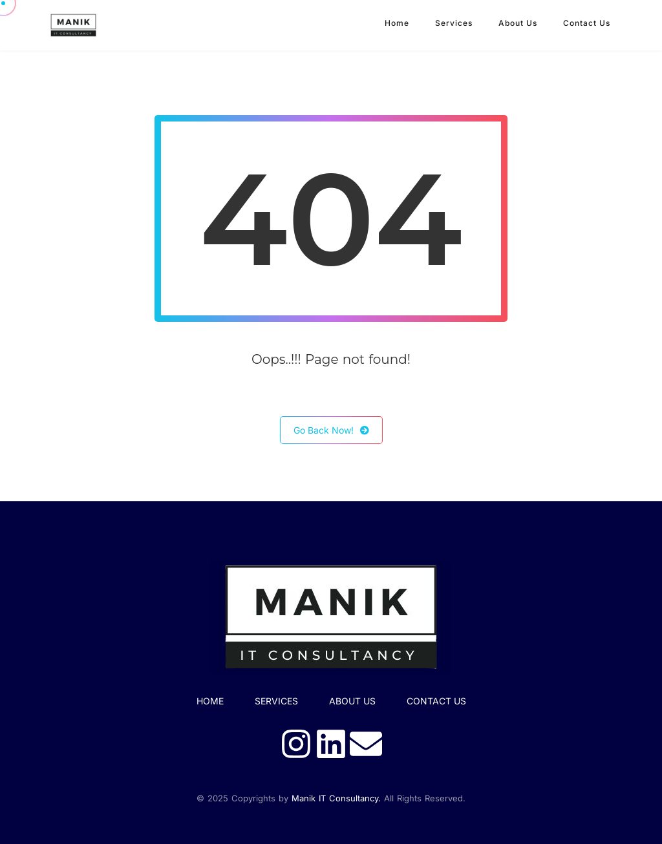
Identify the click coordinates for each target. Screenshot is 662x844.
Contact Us (586, 23)
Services (454, 23)
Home (397, 23)
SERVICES (276, 700)
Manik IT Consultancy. (336, 798)
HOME (210, 700)
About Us (517, 23)
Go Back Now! (331, 430)
